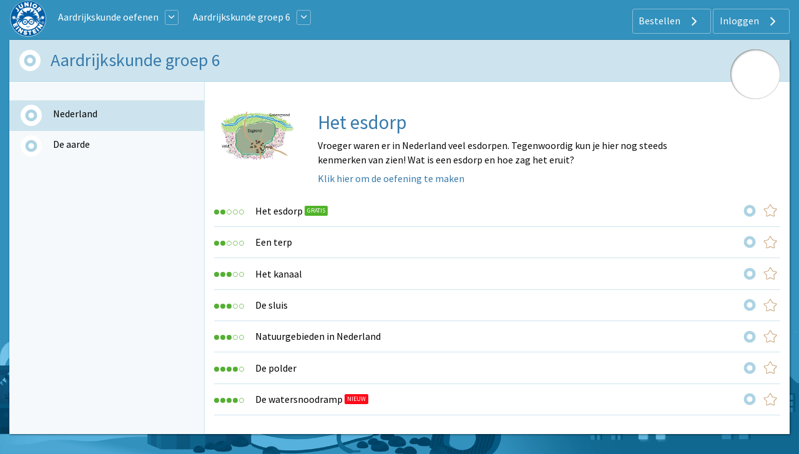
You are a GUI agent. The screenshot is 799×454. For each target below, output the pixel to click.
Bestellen (669, 21)
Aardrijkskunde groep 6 (241, 17)
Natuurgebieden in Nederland (318, 336)
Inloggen (749, 21)
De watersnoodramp (299, 399)
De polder (276, 368)
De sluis (271, 305)
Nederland (75, 113)
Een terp (273, 242)
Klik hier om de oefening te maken (391, 178)
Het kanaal (278, 274)
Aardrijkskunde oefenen (108, 17)
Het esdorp (279, 211)
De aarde (71, 144)
